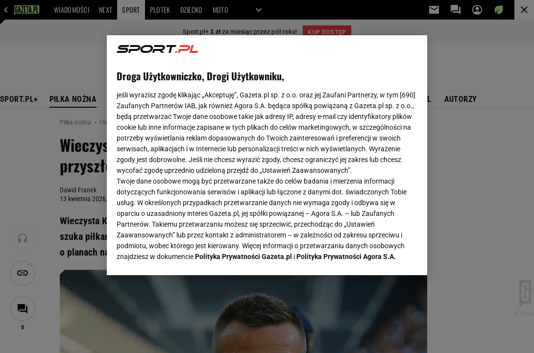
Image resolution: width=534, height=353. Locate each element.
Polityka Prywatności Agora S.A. (346, 151)
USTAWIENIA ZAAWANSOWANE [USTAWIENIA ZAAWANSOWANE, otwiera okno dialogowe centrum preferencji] (180, 255)
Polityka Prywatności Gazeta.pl (243, 151)
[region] (267, 155)
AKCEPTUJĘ (384, 256)
